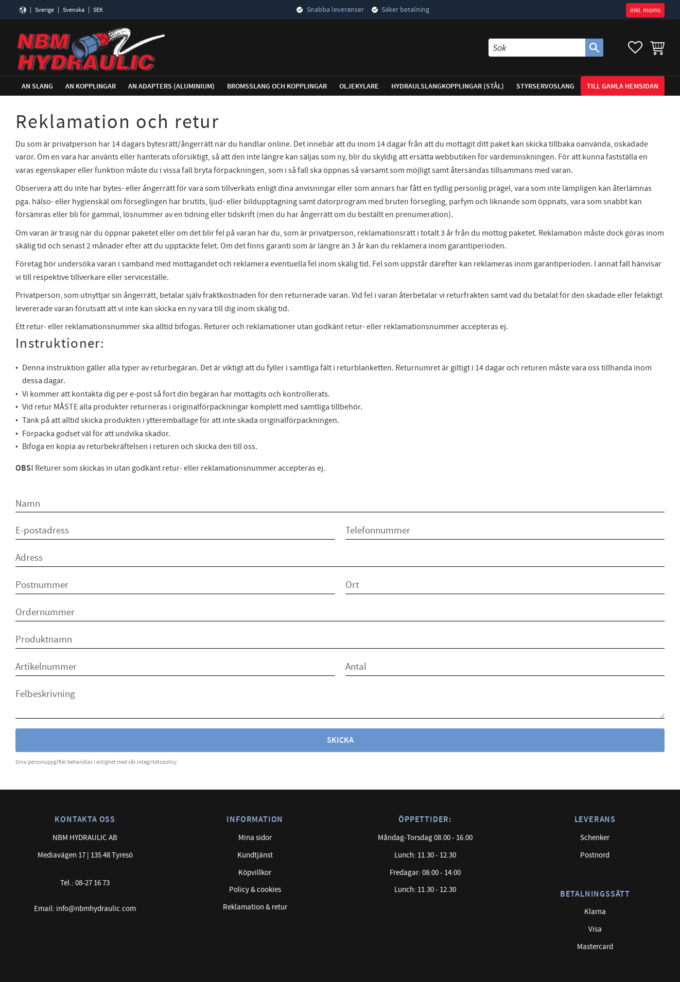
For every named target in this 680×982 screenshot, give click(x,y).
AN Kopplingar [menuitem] (90, 86)
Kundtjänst (255, 855)
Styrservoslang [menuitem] (545, 86)
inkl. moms (645, 10)
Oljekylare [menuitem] (359, 86)
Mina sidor (255, 838)
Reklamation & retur (255, 907)
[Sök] (594, 48)
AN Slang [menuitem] (37, 86)
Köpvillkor (254, 873)
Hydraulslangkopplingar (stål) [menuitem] (447, 86)
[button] (635, 48)
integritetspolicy (157, 762)
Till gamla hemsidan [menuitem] (622, 86)
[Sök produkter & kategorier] (537, 48)
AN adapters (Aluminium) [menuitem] (171, 86)
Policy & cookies (255, 890)
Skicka (340, 740)
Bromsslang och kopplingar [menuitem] (277, 86)
